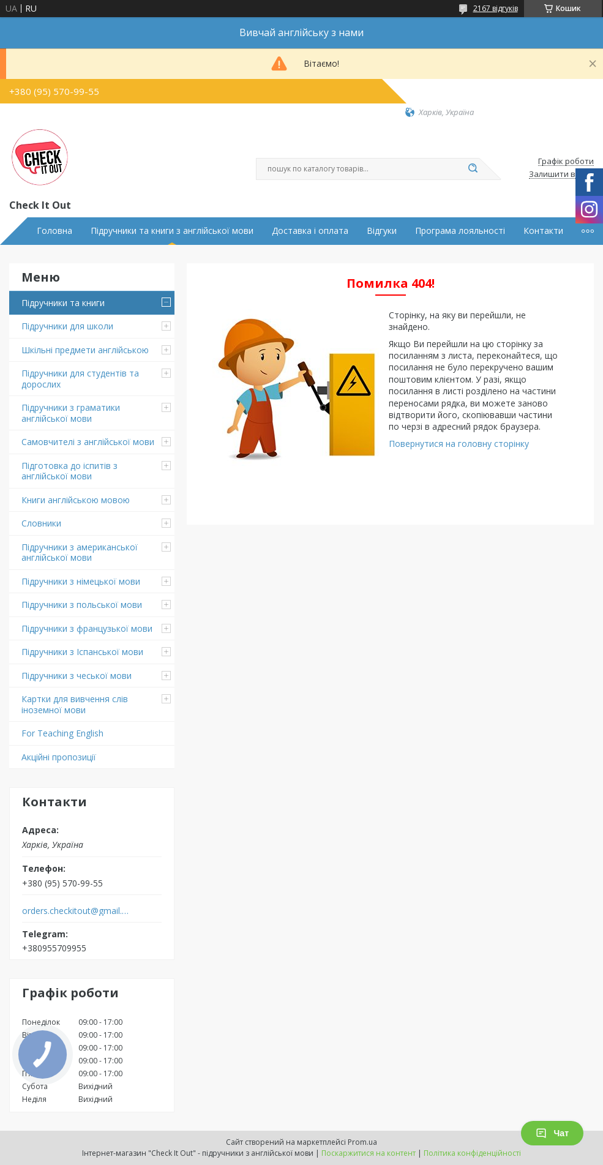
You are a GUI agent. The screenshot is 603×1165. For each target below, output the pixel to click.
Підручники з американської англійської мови (79, 552)
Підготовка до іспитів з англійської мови (69, 471)
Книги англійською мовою (75, 500)
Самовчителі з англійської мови (87, 442)
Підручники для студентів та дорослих (80, 378)
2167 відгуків (495, 8)
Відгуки (382, 231)
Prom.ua (362, 1142)
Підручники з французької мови (86, 628)
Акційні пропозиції (58, 757)
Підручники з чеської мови (76, 675)
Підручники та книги (63, 303)
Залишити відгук (561, 174)
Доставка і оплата (310, 231)
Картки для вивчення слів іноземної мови (74, 704)
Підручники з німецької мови (80, 581)
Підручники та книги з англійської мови (172, 231)
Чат (552, 1133)
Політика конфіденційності (472, 1153)
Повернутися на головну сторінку (459, 443)
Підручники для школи (67, 326)
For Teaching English (62, 733)
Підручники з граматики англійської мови (70, 413)
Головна (54, 231)
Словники (41, 523)
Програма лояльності (460, 231)
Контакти (543, 231)
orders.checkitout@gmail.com (75, 910)
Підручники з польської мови (81, 604)
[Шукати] (473, 169)
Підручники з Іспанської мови (82, 651)
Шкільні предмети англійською (85, 350)
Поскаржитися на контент (368, 1153)
